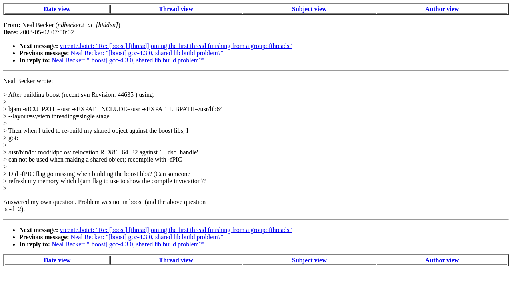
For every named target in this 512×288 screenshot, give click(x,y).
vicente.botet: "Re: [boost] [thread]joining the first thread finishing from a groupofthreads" (176, 45)
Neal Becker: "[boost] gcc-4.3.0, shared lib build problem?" (147, 53)
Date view (57, 9)
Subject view (309, 9)
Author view (442, 9)
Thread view (176, 9)
